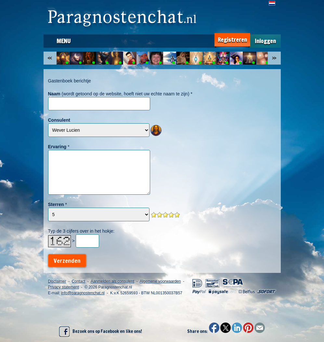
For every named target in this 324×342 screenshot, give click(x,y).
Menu (64, 41)
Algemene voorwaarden (160, 281)
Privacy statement (63, 287)
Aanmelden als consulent (112, 281)
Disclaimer (57, 281)
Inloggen (265, 41)
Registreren (232, 40)
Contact (78, 281)
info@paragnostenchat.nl (83, 293)
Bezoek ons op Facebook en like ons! (100, 331)
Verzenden (67, 260)
